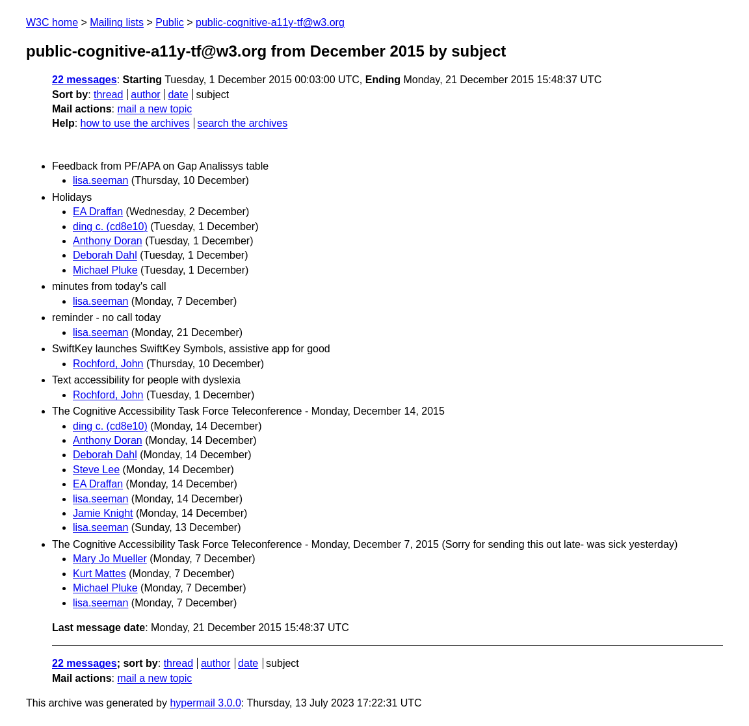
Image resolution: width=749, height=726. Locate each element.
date (178, 94)
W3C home (52, 22)
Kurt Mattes (99, 573)
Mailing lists (117, 22)
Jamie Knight (103, 513)
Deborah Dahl (105, 255)
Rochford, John (108, 363)
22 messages (84, 79)
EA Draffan (98, 211)
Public (169, 22)
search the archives (243, 123)
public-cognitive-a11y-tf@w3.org (270, 22)
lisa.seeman (100, 180)
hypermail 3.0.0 (205, 702)
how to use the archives (135, 123)
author (145, 94)
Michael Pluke (105, 270)
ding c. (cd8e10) (110, 226)
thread (108, 94)
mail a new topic (154, 108)
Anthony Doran (107, 240)
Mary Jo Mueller (110, 558)
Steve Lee (96, 469)
